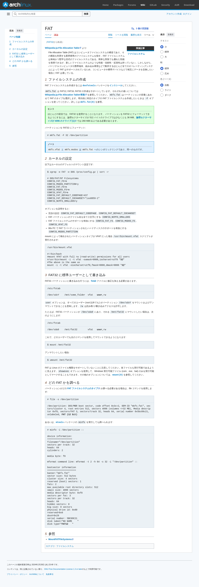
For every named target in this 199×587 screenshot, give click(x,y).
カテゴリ (50, 543)
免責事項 (49, 571)
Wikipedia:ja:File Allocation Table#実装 (65, 94)
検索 (86, 14)
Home (106, 5)
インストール (115, 85)
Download (189, 5)
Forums (132, 5)
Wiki (143, 5)
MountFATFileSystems (60, 536)
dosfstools (89, 85)
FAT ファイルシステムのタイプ (82, 385)
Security (165, 5)
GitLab (153, 5)
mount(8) (117, 372)
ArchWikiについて (36, 571)
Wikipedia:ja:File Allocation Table (62, 48)
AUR (177, 5)
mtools (60, 419)
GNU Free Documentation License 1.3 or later (63, 566)
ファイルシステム (136, 54)
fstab (93, 279)
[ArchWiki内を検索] (47, 14)
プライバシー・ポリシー (17, 571)
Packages (118, 5)
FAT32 (50, 42)
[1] (73, 120)
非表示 (19, 31)
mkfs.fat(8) (87, 101)
